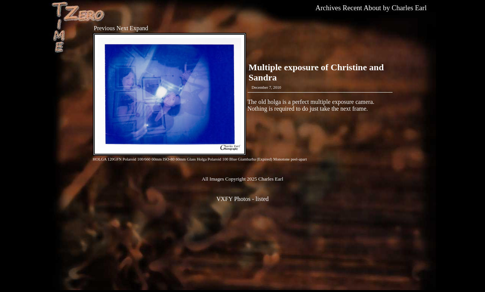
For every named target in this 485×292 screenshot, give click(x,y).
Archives (328, 8)
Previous (104, 28)
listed (262, 199)
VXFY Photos (233, 199)
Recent (352, 8)
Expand (139, 28)
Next (122, 28)
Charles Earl (409, 8)
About (372, 8)
